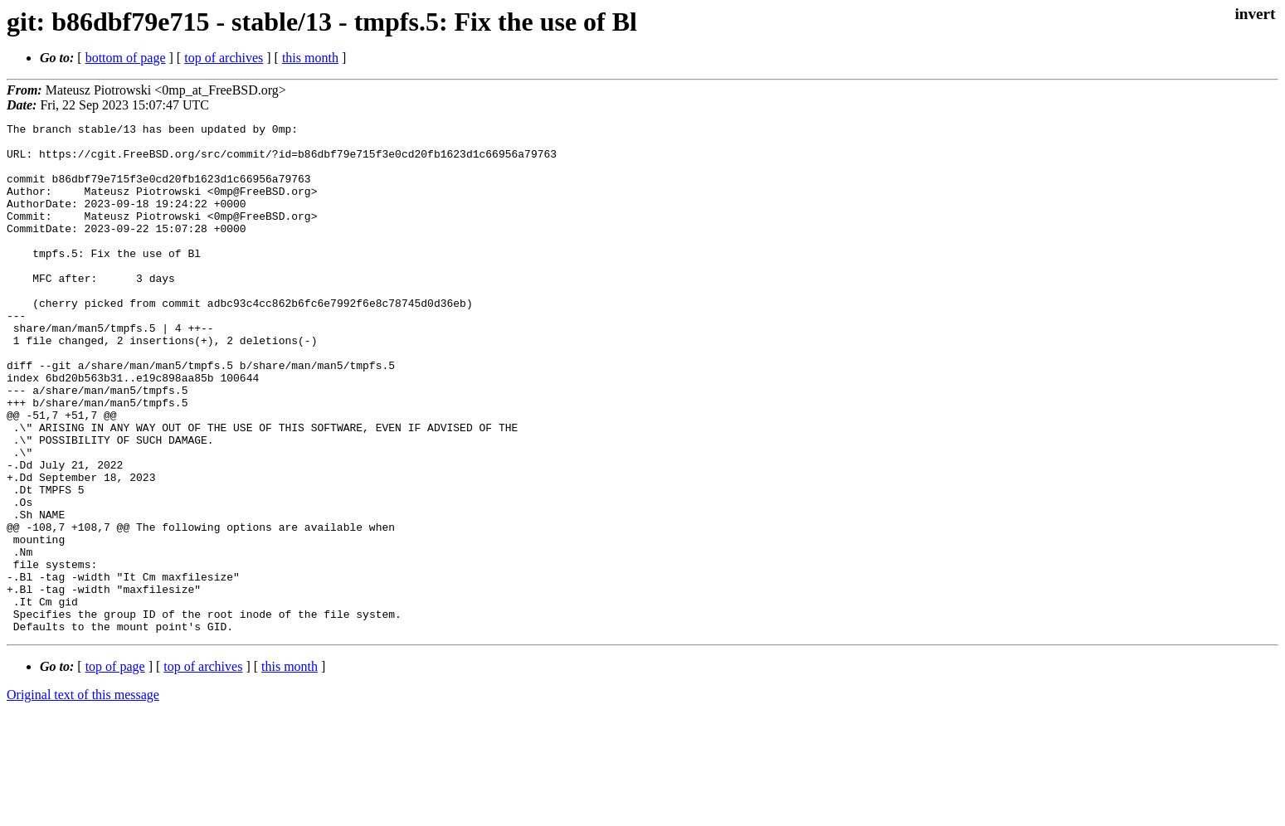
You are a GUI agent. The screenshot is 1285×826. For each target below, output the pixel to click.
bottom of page (125, 58)
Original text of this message (83, 797)
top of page (115, 768)
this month (310, 58)
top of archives (223, 58)
